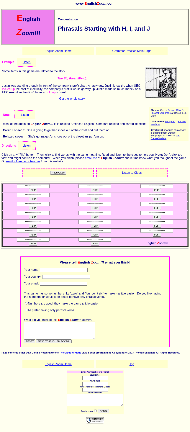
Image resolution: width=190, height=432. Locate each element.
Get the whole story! (72, 98)
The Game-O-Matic (165, 137)
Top (132, 367)
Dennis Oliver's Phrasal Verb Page (167, 111)
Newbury (155, 124)
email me (91, 158)
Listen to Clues (132, 172)
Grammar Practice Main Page (131, 51)
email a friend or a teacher (23, 161)
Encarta (182, 121)
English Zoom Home (58, 51)
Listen (27, 62)
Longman (170, 121)
